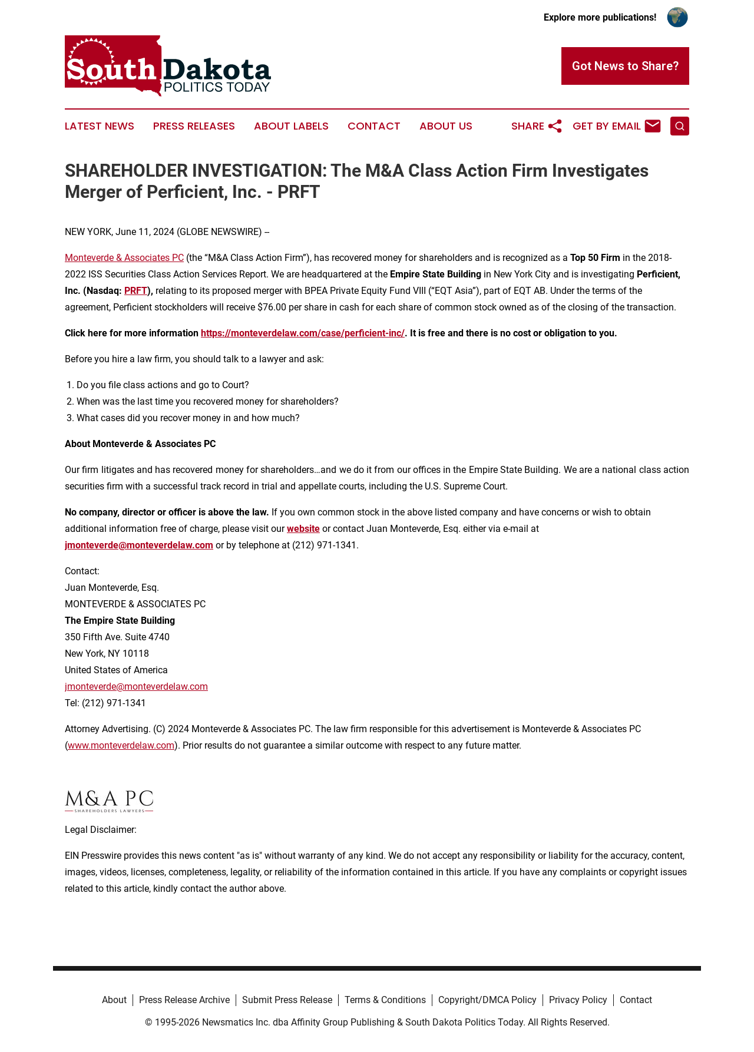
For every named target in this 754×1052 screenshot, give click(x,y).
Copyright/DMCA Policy (487, 999)
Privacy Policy (578, 999)
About (114, 999)
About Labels (291, 126)
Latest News (99, 126)
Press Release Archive (184, 999)
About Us (445, 126)
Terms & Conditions (385, 999)
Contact (374, 126)
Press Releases (194, 126)
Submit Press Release (287, 999)
